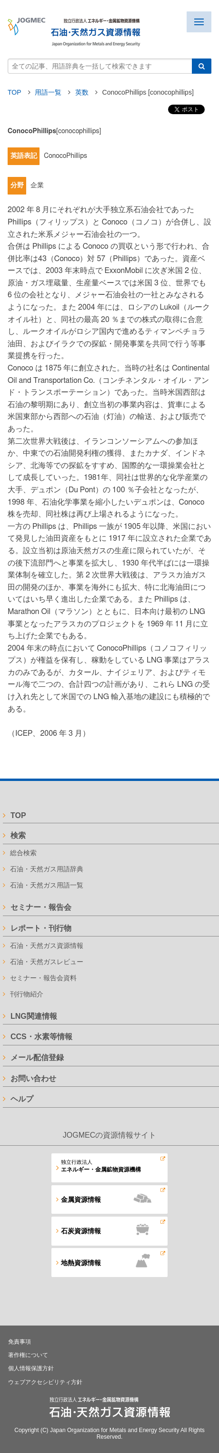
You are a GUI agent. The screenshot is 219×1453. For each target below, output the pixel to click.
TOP (14, 92)
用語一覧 (49, 92)
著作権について (28, 1355)
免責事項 (19, 1341)
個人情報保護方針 (31, 1368)
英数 (82, 92)
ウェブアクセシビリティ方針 (45, 1382)
